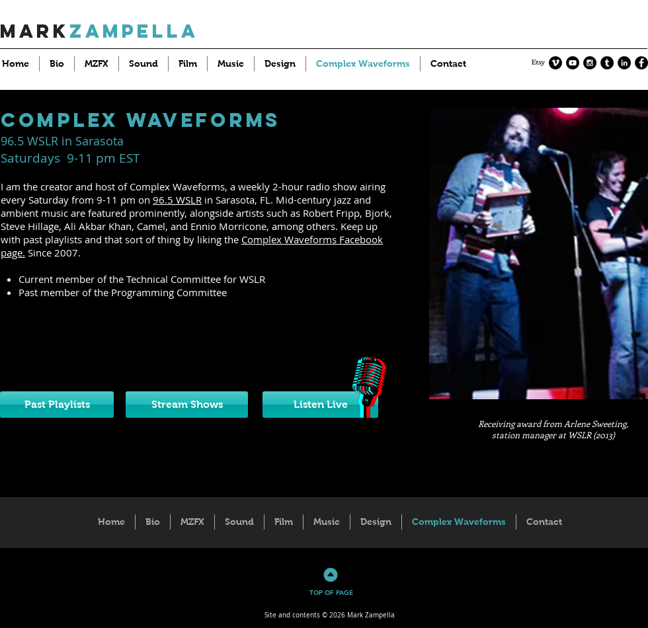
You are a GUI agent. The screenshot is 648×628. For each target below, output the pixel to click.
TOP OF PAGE (331, 592)
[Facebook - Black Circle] (641, 62)
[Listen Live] (320, 404)
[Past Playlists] (57, 404)
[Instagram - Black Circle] (589, 62)
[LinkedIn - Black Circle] (624, 62)
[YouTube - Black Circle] (572, 62)
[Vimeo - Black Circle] (555, 62)
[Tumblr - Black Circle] (607, 62)
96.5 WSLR (177, 199)
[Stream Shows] (187, 404)
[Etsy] (538, 62)
